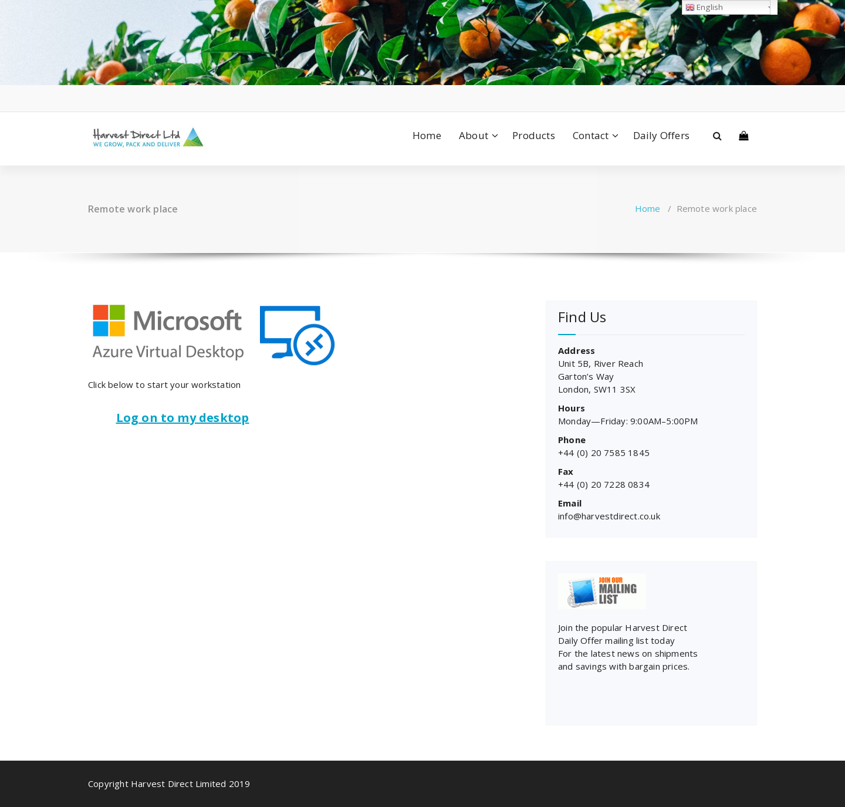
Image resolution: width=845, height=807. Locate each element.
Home (427, 135)
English (704, 7)
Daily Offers (661, 135)
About (473, 135)
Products (533, 135)
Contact (591, 135)
